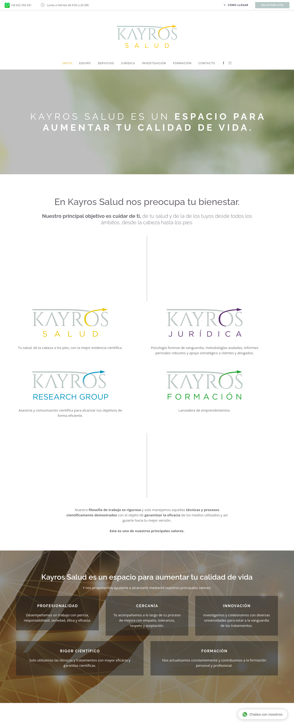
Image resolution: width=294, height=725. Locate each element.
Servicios (106, 63)
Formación (182, 63)
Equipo (85, 63)
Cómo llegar (235, 5)
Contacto (206, 63)
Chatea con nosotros (262, 714)
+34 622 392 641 (21, 5)
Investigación (154, 63)
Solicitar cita (272, 5)
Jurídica (128, 63)
